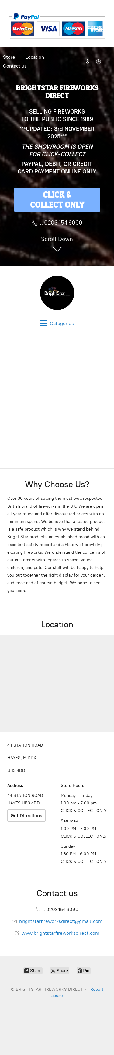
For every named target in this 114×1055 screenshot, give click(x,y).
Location (35, 57)
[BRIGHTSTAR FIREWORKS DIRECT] (57, 293)
